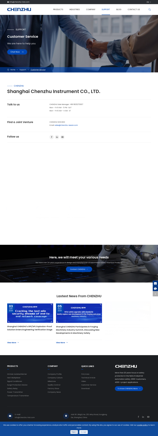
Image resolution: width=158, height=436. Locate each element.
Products (58, 9)
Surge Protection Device (17, 389)
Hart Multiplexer (14, 382)
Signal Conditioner (14, 385)
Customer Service (38, 69)
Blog (118, 9)
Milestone (52, 385)
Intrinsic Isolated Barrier (17, 378)
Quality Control (54, 389)
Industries (75, 9)
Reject (74, 432)
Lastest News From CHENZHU (79, 299)
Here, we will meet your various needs (79, 258)
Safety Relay (12, 393)
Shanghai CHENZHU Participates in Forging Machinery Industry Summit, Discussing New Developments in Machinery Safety (77, 334)
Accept (83, 432)
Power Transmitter (15, 396)
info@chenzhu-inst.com (19, 2)
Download (85, 393)
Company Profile (55, 378)
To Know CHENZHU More (129, 393)
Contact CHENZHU (79, 272)
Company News (54, 396)
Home (12, 69)
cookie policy (142, 425)
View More (13, 347)
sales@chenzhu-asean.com (66, 125)
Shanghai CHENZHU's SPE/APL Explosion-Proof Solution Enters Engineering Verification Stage (29, 332)
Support (106, 9)
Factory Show (53, 393)
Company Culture (55, 382)
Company (90, 9)
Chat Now (17, 53)
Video (83, 385)
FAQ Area (85, 378)
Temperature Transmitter (18, 400)
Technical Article (88, 382)
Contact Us (134, 9)
